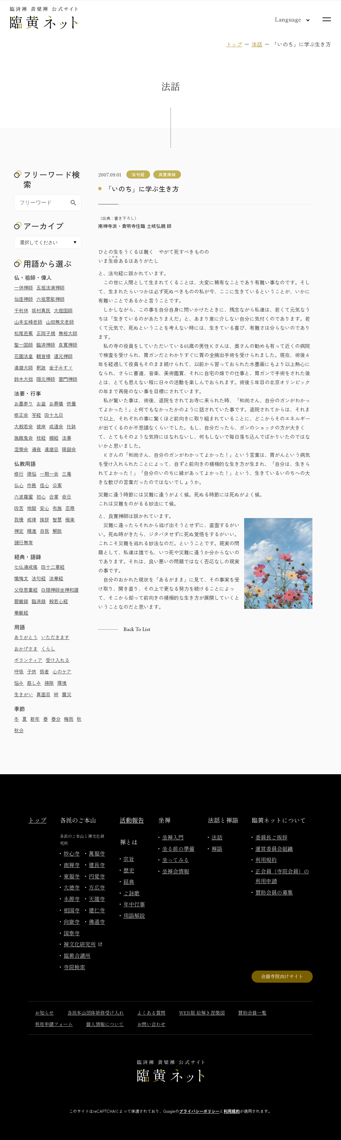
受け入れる (57, 660)
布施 (57, 508)
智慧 (57, 519)
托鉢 (71, 426)
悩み (19, 682)
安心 (44, 508)
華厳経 (21, 612)
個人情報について (105, 1024)
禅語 (217, 848)
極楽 (70, 519)
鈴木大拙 (23, 379)
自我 (44, 530)
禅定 (19, 530)
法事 (66, 437)
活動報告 (132, 820)
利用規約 (266, 860)
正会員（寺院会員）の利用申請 (282, 876)
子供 (31, 671)
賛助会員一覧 (252, 1012)
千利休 (21, 310)
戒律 (31, 519)
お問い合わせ (151, 1024)
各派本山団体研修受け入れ (95, 1012)
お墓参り (23, 403)
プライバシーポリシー (199, 1111)
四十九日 (53, 414)
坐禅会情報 (175, 871)
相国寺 (72, 910)
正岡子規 (45, 333)
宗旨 (128, 859)
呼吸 (19, 671)
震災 (66, 694)
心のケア (61, 671)
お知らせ (44, 1012)
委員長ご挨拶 (271, 837)
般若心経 (58, 601)
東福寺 (72, 876)
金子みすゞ (61, 367)
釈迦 (41, 367)
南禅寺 (72, 865)
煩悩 (31, 473)
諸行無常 (23, 542)
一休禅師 (23, 287)
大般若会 (23, 426)
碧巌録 (21, 601)
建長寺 (97, 865)
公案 (57, 485)
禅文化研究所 (83, 944)
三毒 (66, 473)
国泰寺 (72, 933)
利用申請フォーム (54, 1024)
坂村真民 (41, 310)
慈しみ (34, 682)
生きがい (23, 694)
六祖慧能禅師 (50, 299)
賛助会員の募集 (274, 892)
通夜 (36, 449)
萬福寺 (97, 853)
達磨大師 (23, 367)
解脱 (57, 530)
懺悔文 (21, 578)
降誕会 (69, 449)
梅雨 (68, 718)
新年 (35, 718)
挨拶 (44, 519)
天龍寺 (97, 899)
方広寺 (97, 887)
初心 (41, 496)
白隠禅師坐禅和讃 (60, 589)
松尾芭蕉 (23, 333)
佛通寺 (97, 921)
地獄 (31, 508)
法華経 (56, 578)
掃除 (49, 682)
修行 (19, 473)
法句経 (39, 578)
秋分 (19, 730)
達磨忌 (51, 449)
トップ (234, 44)
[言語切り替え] (287, 19)
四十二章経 (53, 566)
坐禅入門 (173, 837)
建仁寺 (97, 910)
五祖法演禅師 (50, 287)
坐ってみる (175, 860)
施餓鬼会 (23, 437)
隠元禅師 (45, 379)
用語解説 (134, 915)
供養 (71, 403)
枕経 (41, 437)
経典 (128, 881)
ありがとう (26, 637)
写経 (36, 414)
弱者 (44, 671)
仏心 (19, 485)
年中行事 (134, 904)
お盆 (41, 403)
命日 (66, 496)
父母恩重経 (26, 589)
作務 (31, 485)
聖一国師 (23, 344)
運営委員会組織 (274, 848)
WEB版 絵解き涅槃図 (202, 1012)
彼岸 (41, 426)
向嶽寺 (72, 921)
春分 (56, 718)
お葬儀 (56, 403)
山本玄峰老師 (28, 321)
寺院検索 (74, 967)
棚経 (54, 437)
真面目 (43, 694)
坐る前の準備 (178, 848)
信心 (44, 485)
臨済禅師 (45, 344)
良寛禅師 (68, 344)
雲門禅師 (68, 379)
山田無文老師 (60, 321)
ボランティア (28, 660)
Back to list (136, 629)
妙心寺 (72, 853)
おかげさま (26, 648)
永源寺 (72, 899)
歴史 (128, 870)
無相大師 (68, 333)
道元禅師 (63, 356)
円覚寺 (97, 876)
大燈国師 (63, 310)
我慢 (19, 519)
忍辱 (70, 508)
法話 (257, 44)
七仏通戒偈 (26, 566)
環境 (62, 682)
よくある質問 (151, 1012)
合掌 (54, 496)
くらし (48, 648)
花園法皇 (23, 356)
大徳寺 (72, 887)
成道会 (56, 426)
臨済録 (39, 601)
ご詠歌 (131, 893)
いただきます (55, 637)
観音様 (43, 356)
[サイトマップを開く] (327, 19)
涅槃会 (21, 449)
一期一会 (49, 473)
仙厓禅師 (23, 299)
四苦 (19, 508)
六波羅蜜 (23, 496)
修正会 (21, 414)
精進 (31, 530)
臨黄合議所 (77, 955)
